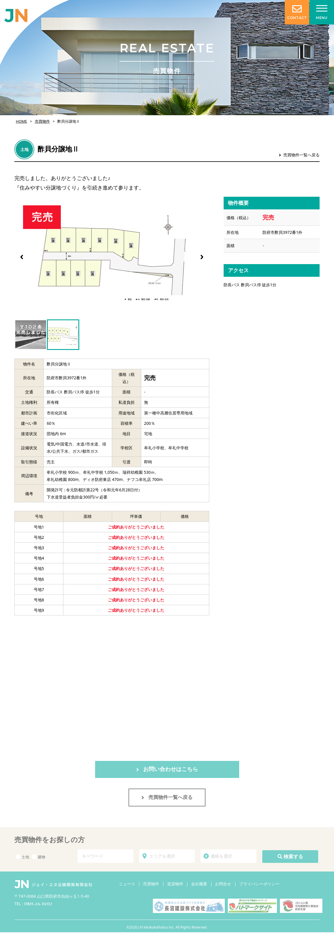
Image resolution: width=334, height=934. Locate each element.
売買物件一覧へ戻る (299, 155)
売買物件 (42, 121)
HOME (21, 121)
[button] (201, 257)
